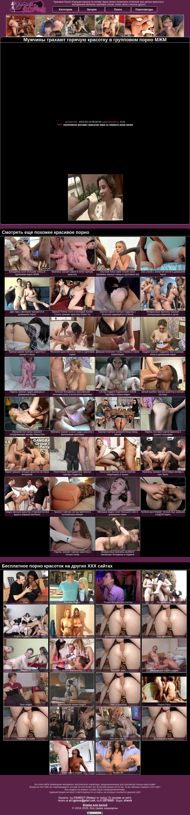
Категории (65, 9)
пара (102, 124)
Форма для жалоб (95, 804)
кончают (83, 124)
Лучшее (92, 9)
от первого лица (115, 124)
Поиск (118, 9)
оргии (129, 124)
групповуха (70, 124)
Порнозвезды (144, 9)
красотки (93, 124)
